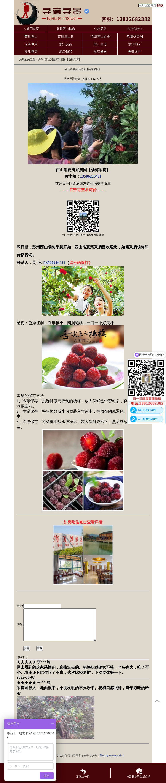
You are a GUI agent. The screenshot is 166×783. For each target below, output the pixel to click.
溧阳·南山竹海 (100, 36)
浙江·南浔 (100, 44)
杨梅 (40, 59)
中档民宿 (100, 28)
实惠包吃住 (134, 28)
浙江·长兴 (100, 51)
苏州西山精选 (66, 28)
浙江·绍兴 (65, 51)
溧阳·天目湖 (135, 36)
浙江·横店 (31, 51)
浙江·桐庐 (134, 44)
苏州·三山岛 (66, 36)
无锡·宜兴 (31, 44)
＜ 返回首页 (31, 28)
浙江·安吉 (65, 44)
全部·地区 (134, 51)
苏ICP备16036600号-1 (112, 762)
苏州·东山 (31, 36)
